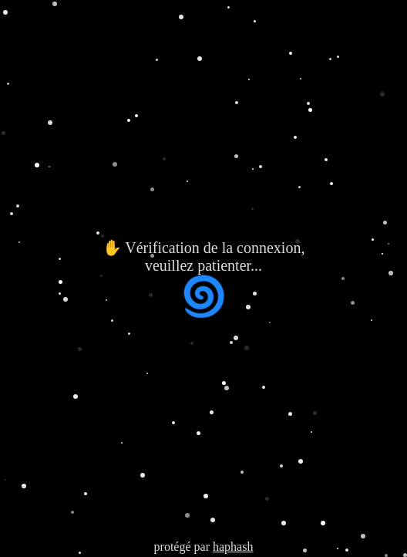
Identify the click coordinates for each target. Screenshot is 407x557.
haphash (233, 546)
